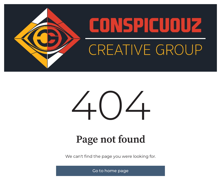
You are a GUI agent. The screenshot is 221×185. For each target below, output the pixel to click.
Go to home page (110, 170)
